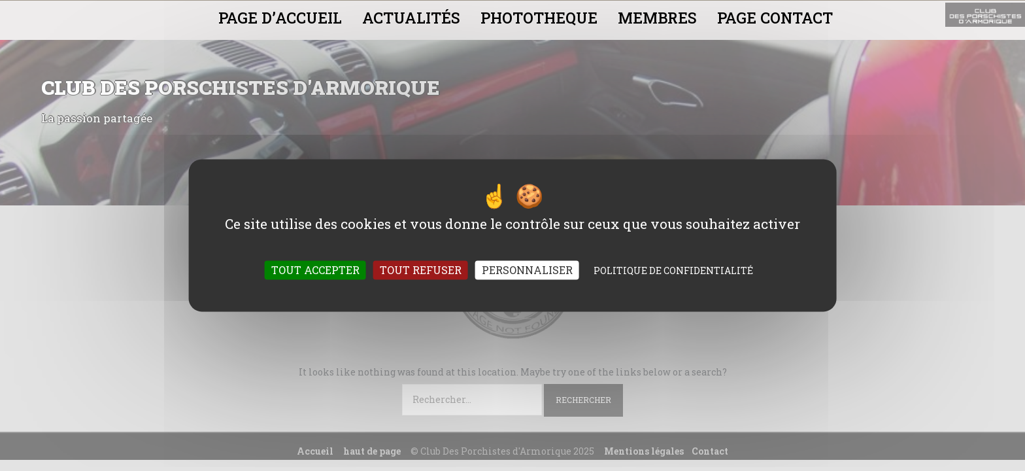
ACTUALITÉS (411, 17)
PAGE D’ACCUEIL (280, 17)
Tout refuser (421, 270)
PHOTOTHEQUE (538, 17)
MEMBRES (657, 17)
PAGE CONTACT (775, 17)
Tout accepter (315, 270)
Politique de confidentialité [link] (673, 271)
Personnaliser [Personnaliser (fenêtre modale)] (527, 270)
